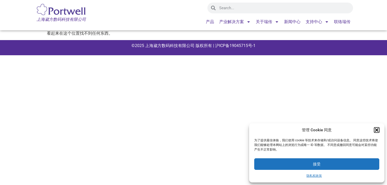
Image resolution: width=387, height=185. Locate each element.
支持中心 (317, 21)
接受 (317, 164)
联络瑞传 (342, 21)
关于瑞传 (267, 21)
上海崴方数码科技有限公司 (170, 45)
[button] (376, 130)
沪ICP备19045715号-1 (235, 45)
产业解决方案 (235, 21)
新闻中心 (292, 21)
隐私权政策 (314, 176)
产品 (210, 21)
